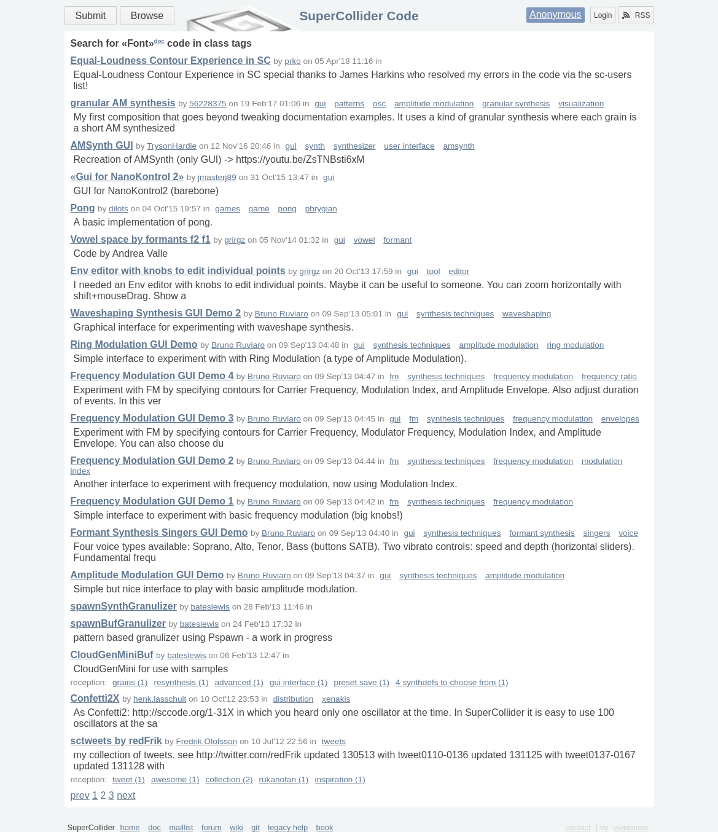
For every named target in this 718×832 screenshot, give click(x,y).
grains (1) (129, 682)
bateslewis (209, 606)
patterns (349, 103)
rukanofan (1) (284, 779)
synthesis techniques (455, 313)
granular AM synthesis (123, 103)
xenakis (336, 699)
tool (433, 271)
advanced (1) (239, 682)
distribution (293, 699)
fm (394, 376)
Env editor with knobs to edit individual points (178, 270)
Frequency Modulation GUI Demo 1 (152, 501)
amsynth (458, 146)
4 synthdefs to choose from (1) (452, 682)
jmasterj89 (217, 177)
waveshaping (526, 313)
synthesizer (355, 146)
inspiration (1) (339, 779)
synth (315, 146)
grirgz (234, 240)
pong (287, 208)
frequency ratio (609, 376)
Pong (83, 208)
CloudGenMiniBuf (112, 655)
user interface (409, 146)
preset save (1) (361, 682)
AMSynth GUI (102, 145)
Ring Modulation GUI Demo (134, 344)
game (259, 208)
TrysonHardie (172, 146)
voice (628, 533)
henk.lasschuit (159, 699)
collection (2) (228, 779)
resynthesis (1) (181, 682)
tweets (334, 741)
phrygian (321, 208)
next (126, 795)
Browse (147, 15)
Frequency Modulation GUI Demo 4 (152, 376)
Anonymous (555, 14)
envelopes (620, 418)
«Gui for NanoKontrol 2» (127, 176)
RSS (636, 15)
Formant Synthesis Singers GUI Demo (159, 532)
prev (80, 795)
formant (397, 240)
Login (603, 15)
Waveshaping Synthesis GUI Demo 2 (156, 313)
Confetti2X (95, 698)
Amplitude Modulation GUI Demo (147, 575)
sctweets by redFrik (116, 741)
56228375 (207, 103)
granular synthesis (516, 103)
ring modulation (575, 345)
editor (458, 271)
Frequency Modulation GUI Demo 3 (152, 418)
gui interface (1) (298, 682)
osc (379, 103)
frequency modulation (533, 376)
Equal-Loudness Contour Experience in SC (171, 60)
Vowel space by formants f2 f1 (141, 239)
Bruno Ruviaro (281, 313)
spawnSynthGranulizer (124, 606)
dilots (118, 208)
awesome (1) (175, 779)
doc (159, 40)
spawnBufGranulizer (118, 623)
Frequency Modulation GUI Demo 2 (152, 460)
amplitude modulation (434, 103)
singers (597, 533)
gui (320, 103)
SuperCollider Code (358, 16)
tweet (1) (128, 779)
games (227, 208)
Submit (91, 15)
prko (292, 61)
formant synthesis (542, 533)
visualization (581, 103)
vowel (364, 240)
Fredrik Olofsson (207, 741)
